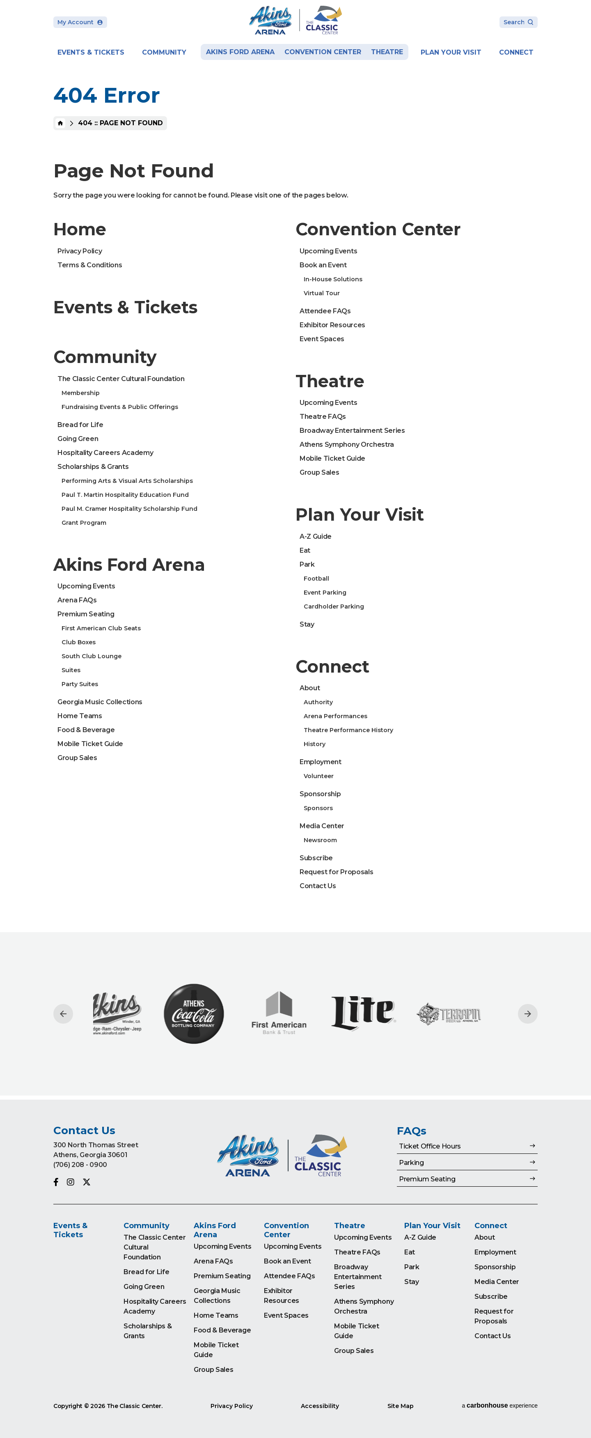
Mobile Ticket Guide (90, 744)
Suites (71, 670)
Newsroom (320, 840)
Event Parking (325, 592)
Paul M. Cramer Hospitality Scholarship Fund (129, 508)
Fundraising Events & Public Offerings (120, 407)
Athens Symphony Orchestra (347, 444)
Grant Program (84, 522)
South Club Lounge (91, 656)
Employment (320, 762)
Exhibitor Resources (332, 325)
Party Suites (80, 684)
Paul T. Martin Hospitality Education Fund (125, 494)
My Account (80, 22)
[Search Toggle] (518, 23)
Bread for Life (80, 425)
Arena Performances (335, 716)
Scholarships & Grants (92, 467)
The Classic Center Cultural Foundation (121, 379)
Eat (305, 550)
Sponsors (318, 808)
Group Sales (77, 758)
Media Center (322, 826)
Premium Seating (85, 614)
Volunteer (319, 776)
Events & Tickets (90, 52)
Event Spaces (322, 339)
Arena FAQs (77, 600)
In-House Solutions (333, 279)
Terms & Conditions (89, 265)
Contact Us (318, 886)
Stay (307, 624)
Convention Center (322, 52)
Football (316, 578)
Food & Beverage (86, 730)
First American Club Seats (101, 628)
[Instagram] (70, 1182)
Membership (81, 393)
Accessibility (320, 1406)
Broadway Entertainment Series (352, 430)
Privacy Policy (79, 251)
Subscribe (316, 858)
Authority (318, 702)
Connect (516, 52)
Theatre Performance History (348, 730)
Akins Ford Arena (240, 52)
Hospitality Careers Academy (105, 453)
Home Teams (79, 716)
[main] (295, 550)
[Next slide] (528, 1014)
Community (164, 52)
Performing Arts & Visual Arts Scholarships (127, 481)
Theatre (387, 52)
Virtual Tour (322, 293)
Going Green (77, 439)
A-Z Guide (316, 536)
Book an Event (323, 265)
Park (307, 564)
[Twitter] (86, 1182)
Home (60, 123)
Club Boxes (79, 642)
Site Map (400, 1406)
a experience (500, 1405)
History (314, 744)
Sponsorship (320, 794)
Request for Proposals (336, 872)
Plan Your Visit (451, 52)
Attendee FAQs (325, 311)
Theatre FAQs (323, 416)
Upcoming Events (86, 586)
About (310, 688)
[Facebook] (56, 1182)
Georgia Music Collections (99, 702)
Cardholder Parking (334, 606)
